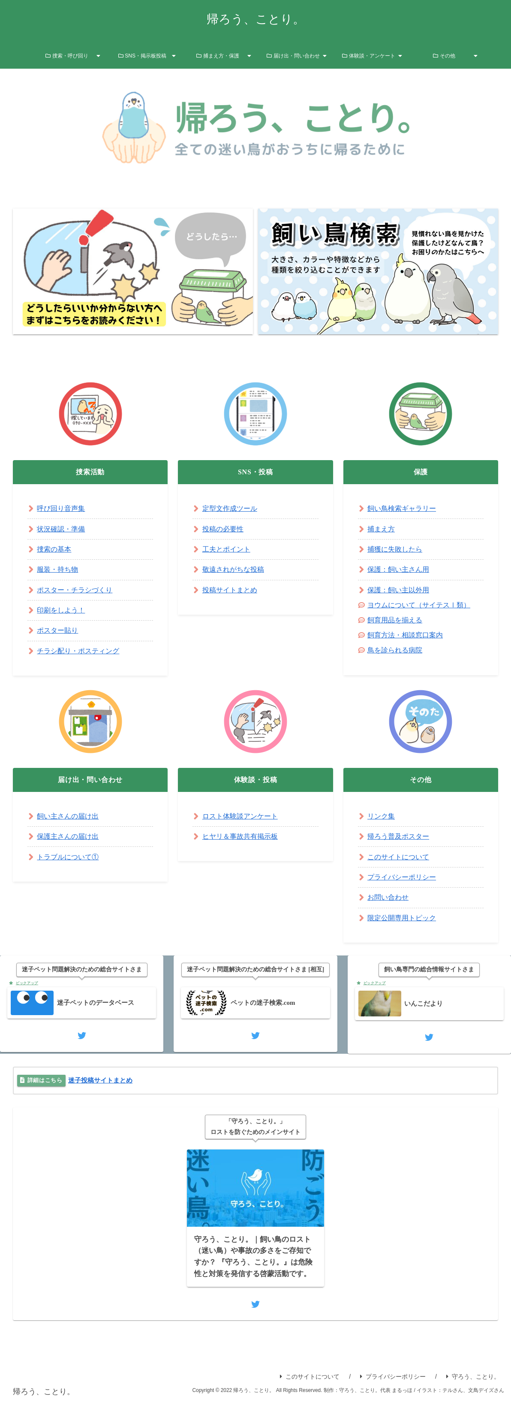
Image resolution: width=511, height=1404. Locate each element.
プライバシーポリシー (401, 877)
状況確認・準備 (61, 529)
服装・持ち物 (57, 569)
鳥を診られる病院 (394, 650)
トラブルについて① (68, 857)
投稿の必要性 (222, 529)
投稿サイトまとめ (229, 590)
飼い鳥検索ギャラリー (401, 508)
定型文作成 (219, 508)
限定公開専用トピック (401, 918)
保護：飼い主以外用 (398, 590)
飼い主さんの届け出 (68, 816)
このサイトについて (398, 857)
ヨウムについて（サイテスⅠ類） (418, 605)
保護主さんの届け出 (68, 836)
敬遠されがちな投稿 (233, 569)
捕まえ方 (381, 529)
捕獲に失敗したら (394, 549)
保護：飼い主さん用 (398, 569)
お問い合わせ (388, 897)
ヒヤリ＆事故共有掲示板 (240, 836)
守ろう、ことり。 (473, 1378)
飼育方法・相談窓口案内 (405, 635)
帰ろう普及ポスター (398, 836)
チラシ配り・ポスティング (78, 651)
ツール (247, 508)
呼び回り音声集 (61, 508)
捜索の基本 (54, 549)
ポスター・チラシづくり (74, 590)
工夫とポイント (226, 549)
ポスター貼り (57, 630)
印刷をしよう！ (61, 610)
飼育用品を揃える (394, 620)
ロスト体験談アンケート (240, 816)
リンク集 (381, 816)
